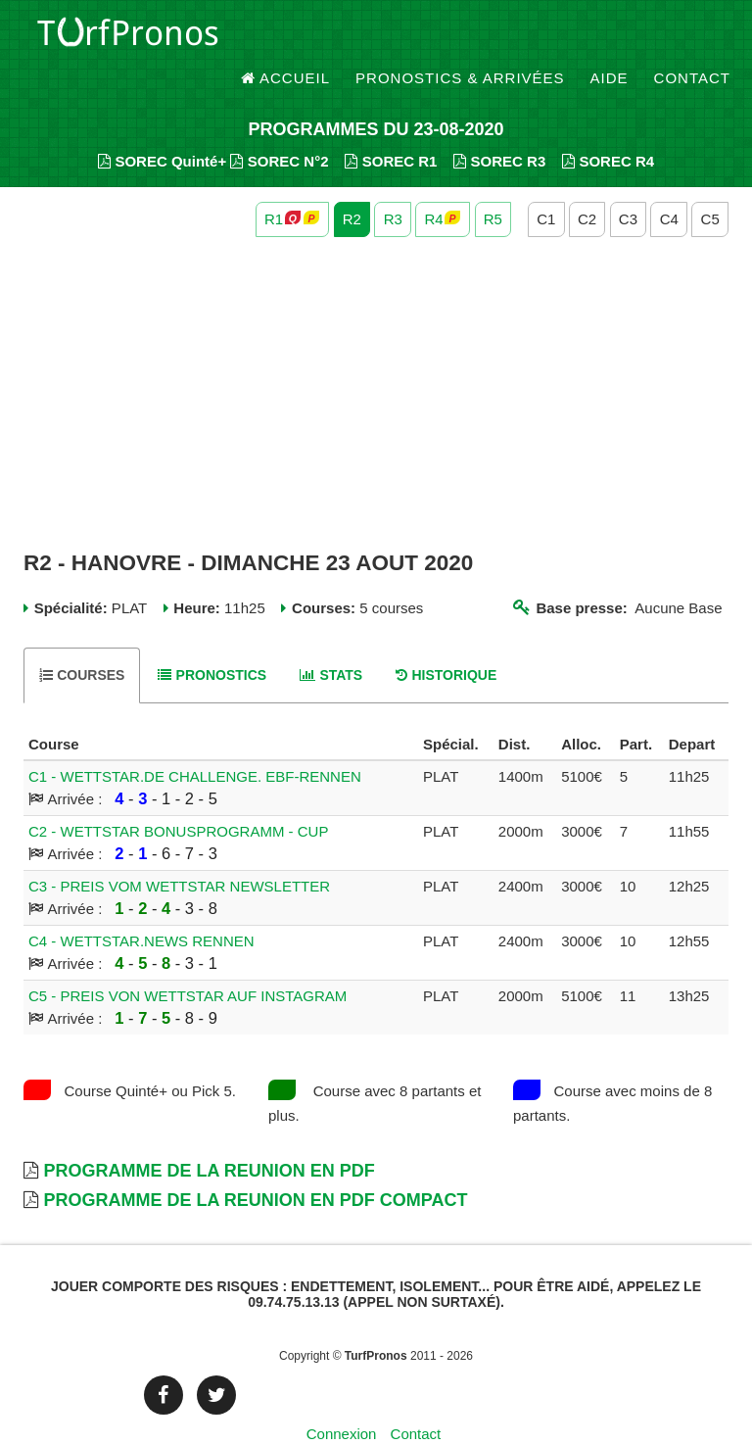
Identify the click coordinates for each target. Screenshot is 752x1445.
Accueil (286, 38)
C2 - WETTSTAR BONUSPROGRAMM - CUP (178, 798)
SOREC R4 (608, 128)
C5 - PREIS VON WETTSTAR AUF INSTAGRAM (187, 962)
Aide (609, 38)
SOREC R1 (391, 128)
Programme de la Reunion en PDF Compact (255, 1167)
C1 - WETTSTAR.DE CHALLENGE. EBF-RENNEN (194, 743)
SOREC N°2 (279, 128)
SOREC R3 (499, 128)
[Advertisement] (376, 360)
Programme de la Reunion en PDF (208, 1137)
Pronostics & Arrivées (460, 38)
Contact (692, 38)
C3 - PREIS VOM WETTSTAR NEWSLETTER (179, 852)
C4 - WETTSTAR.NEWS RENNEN (141, 907)
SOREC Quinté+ (162, 128)
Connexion (341, 1400)
